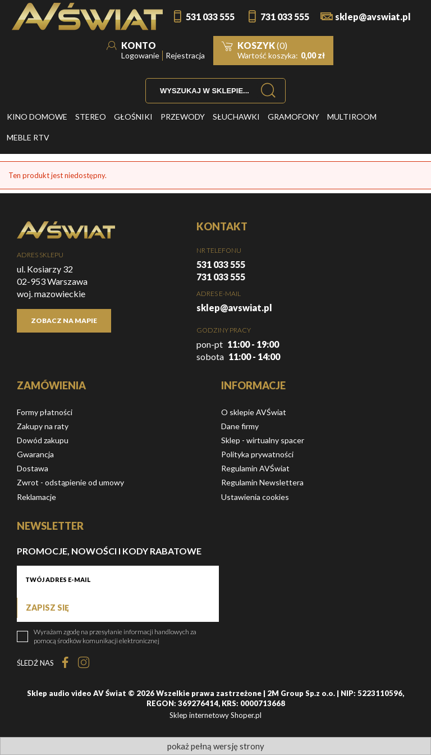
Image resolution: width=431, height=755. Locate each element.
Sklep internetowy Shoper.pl (215, 715)
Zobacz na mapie (64, 320)
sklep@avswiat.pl (373, 16)
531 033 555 (210, 16)
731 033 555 (284, 16)
